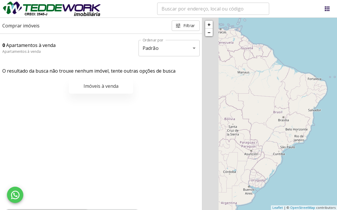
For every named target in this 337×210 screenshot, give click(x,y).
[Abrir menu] (327, 9)
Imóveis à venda (101, 86)
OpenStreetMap (302, 207)
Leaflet (277, 207)
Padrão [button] (151, 48)
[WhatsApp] (15, 195)
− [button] (208, 32)
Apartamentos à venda (21, 51)
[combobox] (213, 9)
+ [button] (209, 24)
